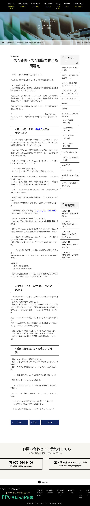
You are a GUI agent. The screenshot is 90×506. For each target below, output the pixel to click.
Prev (19, 422)
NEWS (67, 4)
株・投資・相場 (67, 98)
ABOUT (11, 6)
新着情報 (10, 43)
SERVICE (35, 4)
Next (50, 422)
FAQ (58, 6)
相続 (63, 103)
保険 (63, 109)
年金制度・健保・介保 (70, 175)
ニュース (65, 170)
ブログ (64, 165)
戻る (34, 422)
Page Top (45, 482)
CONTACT (79, 4)
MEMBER (23, 4)
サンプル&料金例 (68, 152)
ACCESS (48, 4)
